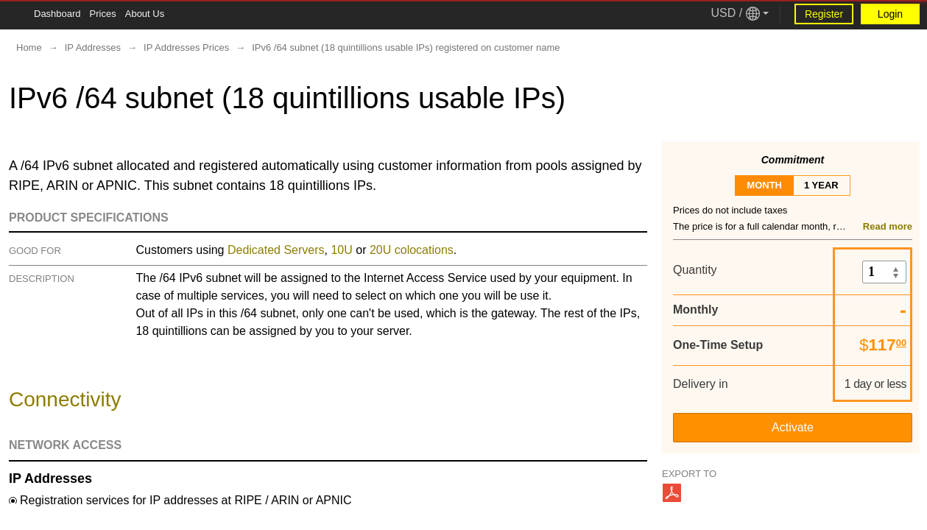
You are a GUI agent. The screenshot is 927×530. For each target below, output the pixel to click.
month (764, 185)
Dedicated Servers (276, 250)
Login (890, 14)
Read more (887, 226)
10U (341, 250)
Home (29, 47)
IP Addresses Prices (186, 47)
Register (824, 14)
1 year (821, 185)
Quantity (695, 270)
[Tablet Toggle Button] (14, 14)
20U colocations (412, 250)
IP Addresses (93, 47)
